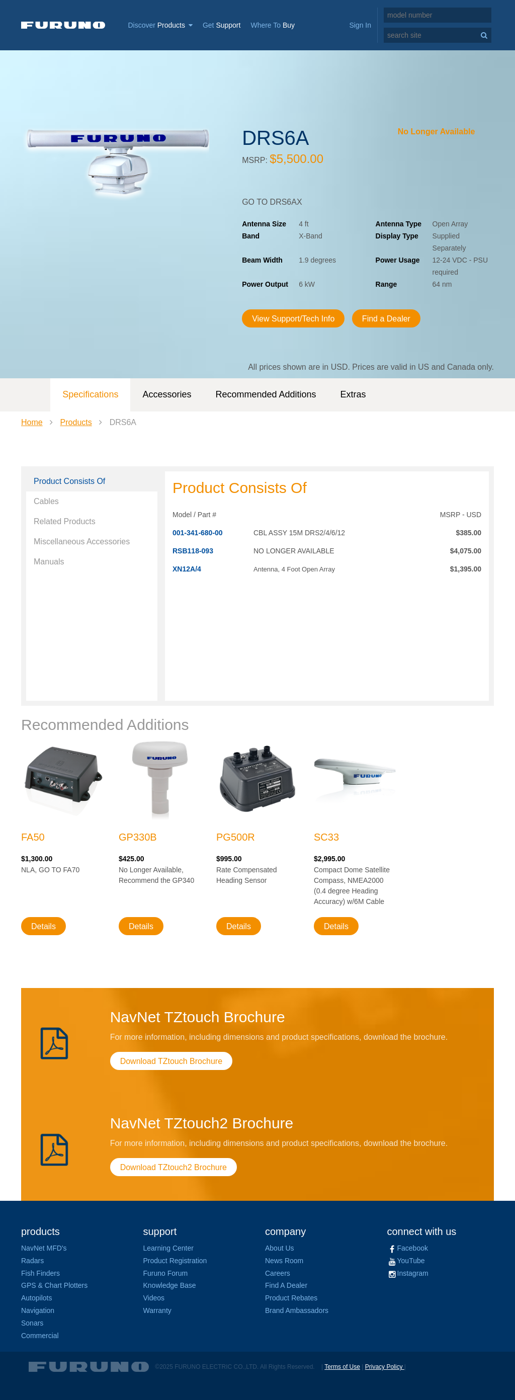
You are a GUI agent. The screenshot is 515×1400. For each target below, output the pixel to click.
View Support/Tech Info (293, 318)
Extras (353, 394)
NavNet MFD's (44, 1248)
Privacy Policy (384, 1366)
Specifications (90, 394)
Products (76, 422)
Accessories (166, 394)
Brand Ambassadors (296, 1310)
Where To (272, 25)
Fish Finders (40, 1273)
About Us (279, 1248)
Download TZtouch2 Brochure (173, 1167)
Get (222, 25)
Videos (154, 1298)
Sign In (360, 25)
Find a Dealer (386, 318)
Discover (160, 25)
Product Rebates (291, 1298)
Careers (277, 1273)
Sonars (32, 1323)
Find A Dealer (286, 1285)
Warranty (157, 1310)
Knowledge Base (169, 1285)
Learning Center (168, 1248)
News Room (284, 1261)
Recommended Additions (265, 394)
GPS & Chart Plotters (54, 1285)
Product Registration (175, 1261)
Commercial (40, 1336)
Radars (32, 1261)
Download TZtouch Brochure (171, 1061)
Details (43, 926)
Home (32, 422)
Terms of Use (342, 1366)
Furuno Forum (165, 1273)
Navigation (37, 1310)
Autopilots (36, 1298)
